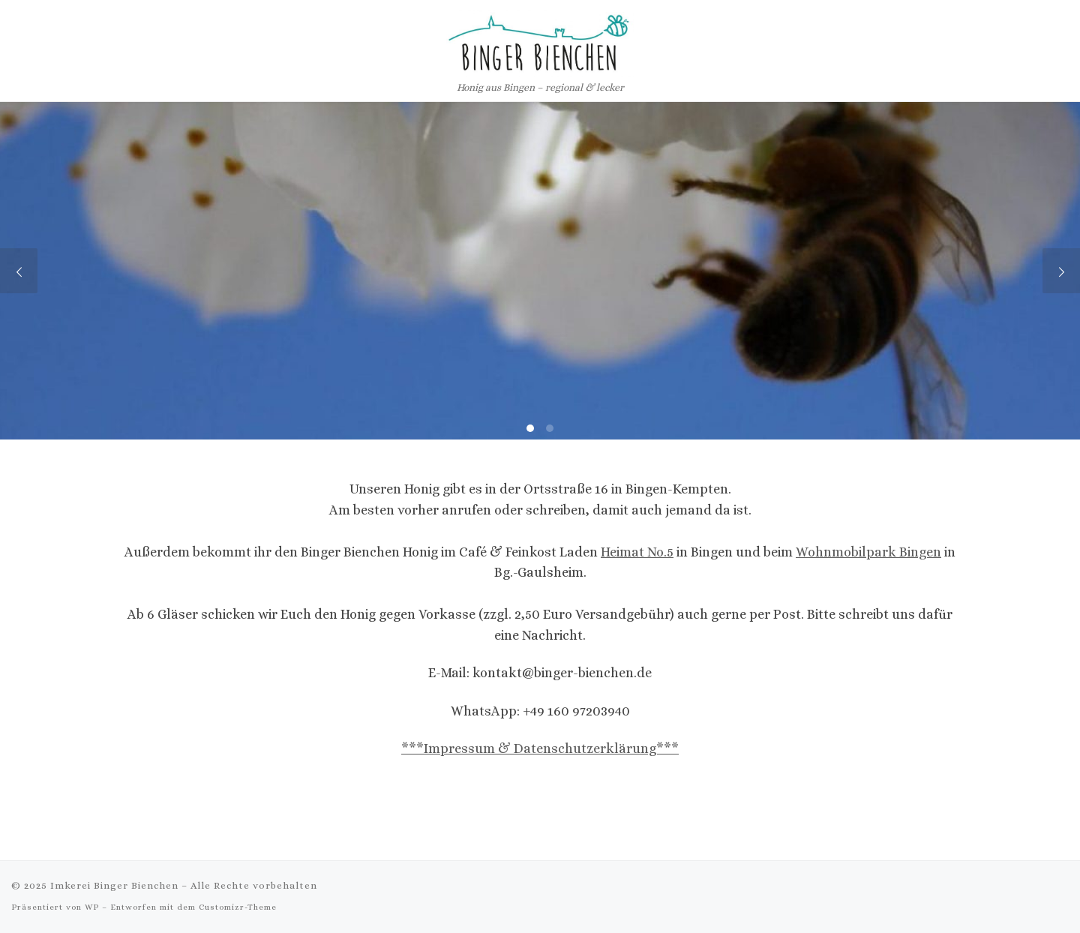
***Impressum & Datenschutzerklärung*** (540, 748)
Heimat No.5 (637, 552)
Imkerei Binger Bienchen (114, 885)
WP (92, 907)
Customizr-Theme (238, 907)
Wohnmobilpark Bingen (868, 552)
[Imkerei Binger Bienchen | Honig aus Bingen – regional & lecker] (540, 39)
